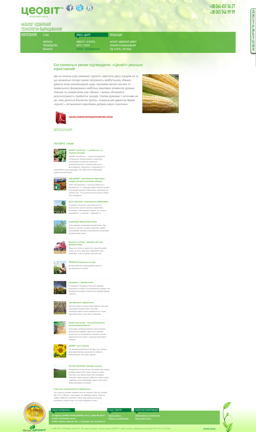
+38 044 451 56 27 (222, 6)
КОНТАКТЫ (47, 42)
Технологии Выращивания (41, 29)
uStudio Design (209, 428)
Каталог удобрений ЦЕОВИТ (123, 42)
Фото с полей (83, 45)
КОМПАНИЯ (29, 35)
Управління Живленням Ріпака (83, 222)
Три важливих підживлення (81, 303)
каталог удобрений (36, 25)
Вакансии (48, 49)
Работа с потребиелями (118, 418)
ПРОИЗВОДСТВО (50, 45)
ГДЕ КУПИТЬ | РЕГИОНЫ (120, 49)
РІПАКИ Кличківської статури (82, 262)
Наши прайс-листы (143, 418)
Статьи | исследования (87, 49)
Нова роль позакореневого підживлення (72, 389)
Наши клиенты (114, 415)
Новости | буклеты (85, 42)
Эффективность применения (147, 415)
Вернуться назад (63, 129)
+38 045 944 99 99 (222, 12)
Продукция (116, 35)
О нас (46, 35)
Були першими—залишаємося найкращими (88, 202)
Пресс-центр (83, 35)
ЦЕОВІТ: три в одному (79, 346)
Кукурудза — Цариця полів (81, 282)
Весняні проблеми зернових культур (85, 366)
